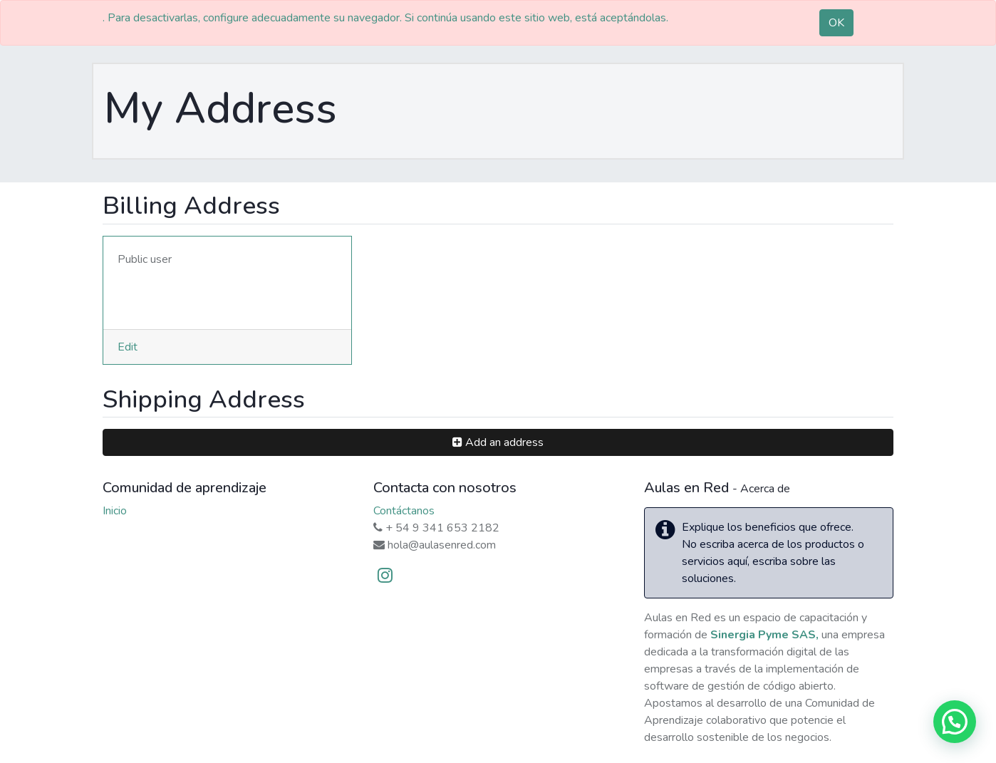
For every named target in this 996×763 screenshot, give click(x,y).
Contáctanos (404, 511)
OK (836, 23)
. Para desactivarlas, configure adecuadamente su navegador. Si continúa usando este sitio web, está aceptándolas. (385, 18)
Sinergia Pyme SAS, (764, 635)
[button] (498, 442)
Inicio (115, 511)
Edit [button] (128, 347)
